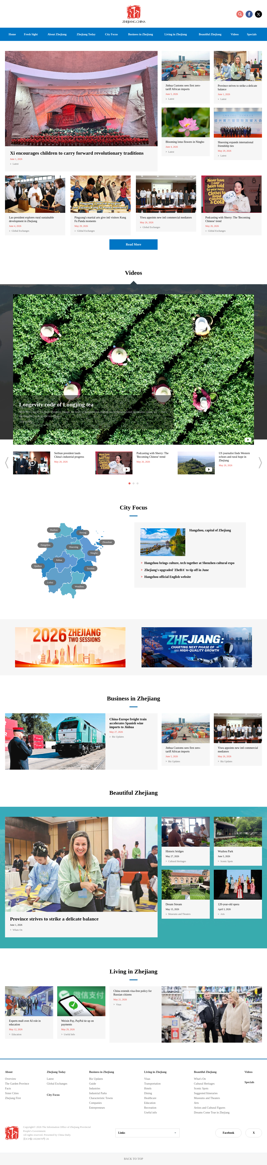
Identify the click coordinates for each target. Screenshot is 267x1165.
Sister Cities (12, 1093)
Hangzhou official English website (167, 576)
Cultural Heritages (177, 861)
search (240, 14)
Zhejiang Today (56, 1072)
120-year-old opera (228, 904)
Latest (15, 163)
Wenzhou (79, 586)
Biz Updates (118, 736)
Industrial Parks (98, 1093)
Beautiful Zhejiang (133, 792)
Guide (92, 1083)
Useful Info (69, 1034)
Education (16, 1034)
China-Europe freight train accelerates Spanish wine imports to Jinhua (128, 723)
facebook (249, 14)
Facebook (228, 1132)
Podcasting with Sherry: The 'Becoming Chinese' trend (227, 219)
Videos (133, 272)
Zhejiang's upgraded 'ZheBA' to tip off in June (176, 570)
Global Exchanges (20, 230)
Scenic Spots (226, 861)
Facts (8, 1088)
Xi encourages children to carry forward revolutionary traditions (77, 153)
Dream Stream (174, 904)
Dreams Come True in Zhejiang (211, 1112)
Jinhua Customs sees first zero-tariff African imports (183, 87)
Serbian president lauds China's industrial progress (69, 455)
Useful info (150, 1112)
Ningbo (94, 553)
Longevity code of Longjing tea (56, 404)
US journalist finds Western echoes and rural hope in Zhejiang (234, 457)
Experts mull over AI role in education (25, 1022)
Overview (10, 1078)
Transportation (152, 1083)
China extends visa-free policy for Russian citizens (132, 992)
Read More (133, 244)
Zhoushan (107, 542)
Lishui (50, 582)
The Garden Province (17, 1083)
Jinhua (59, 560)
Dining (148, 1093)
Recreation (150, 1107)
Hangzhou (45, 545)
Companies (95, 1102)
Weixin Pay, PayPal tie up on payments (77, 1022)
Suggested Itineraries (206, 1093)
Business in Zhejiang (133, 698)
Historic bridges (175, 851)
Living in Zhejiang (133, 971)
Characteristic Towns (101, 1098)
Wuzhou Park (225, 851)
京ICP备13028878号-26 (36, 1138)
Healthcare (150, 1098)
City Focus (133, 507)
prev (6, 462)
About (8, 1072)
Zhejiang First (13, 1098)
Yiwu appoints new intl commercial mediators (166, 217)
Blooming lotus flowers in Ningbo (185, 141)
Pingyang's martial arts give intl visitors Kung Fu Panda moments (100, 219)
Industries (94, 1088)
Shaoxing (73, 547)
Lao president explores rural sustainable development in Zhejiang (31, 219)
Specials (249, 1082)
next (260, 462)
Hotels (148, 1088)
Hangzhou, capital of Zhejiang (210, 530)
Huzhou (54, 530)
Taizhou (90, 568)
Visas (118, 1004)
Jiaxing (82, 532)
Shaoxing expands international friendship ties (235, 144)
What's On (200, 1078)
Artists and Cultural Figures (209, 1107)
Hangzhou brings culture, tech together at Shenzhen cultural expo (189, 563)
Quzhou (38, 566)
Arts (222, 914)
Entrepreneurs (97, 1107)
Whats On (17, 930)
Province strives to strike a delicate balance (237, 87)
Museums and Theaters (179, 914)
